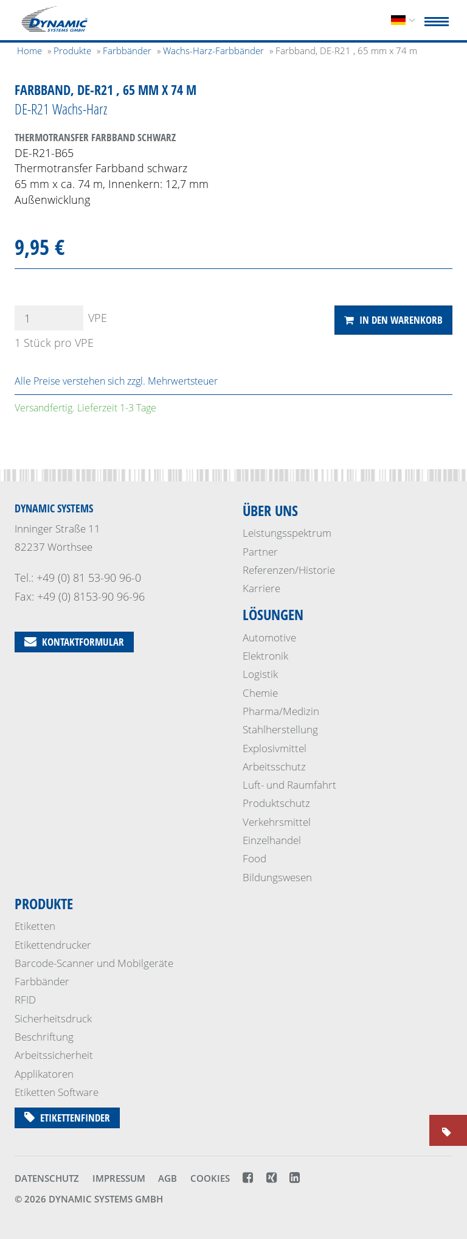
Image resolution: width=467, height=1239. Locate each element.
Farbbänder (42, 981)
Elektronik (265, 656)
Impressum (118, 1178)
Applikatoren (44, 1074)
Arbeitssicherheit (54, 1055)
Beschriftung (44, 1037)
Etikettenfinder (67, 1118)
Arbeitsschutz (274, 766)
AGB (167, 1178)
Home (29, 50)
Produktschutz (276, 803)
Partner (260, 552)
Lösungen (273, 614)
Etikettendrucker (53, 945)
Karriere (261, 588)
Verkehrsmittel (277, 822)
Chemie (260, 693)
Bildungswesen (277, 877)
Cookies (210, 1178)
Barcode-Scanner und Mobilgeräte (94, 963)
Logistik (260, 674)
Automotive (269, 637)
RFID (25, 1000)
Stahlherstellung (280, 729)
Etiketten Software (57, 1092)
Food (254, 858)
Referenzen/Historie (289, 570)
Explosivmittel (274, 748)
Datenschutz (47, 1178)
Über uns (270, 510)
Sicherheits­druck (53, 1018)
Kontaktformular (74, 642)
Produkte (44, 903)
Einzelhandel (272, 840)
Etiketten (35, 926)
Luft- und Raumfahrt (289, 785)
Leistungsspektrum (287, 533)
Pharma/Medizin (281, 711)
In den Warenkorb (393, 320)
